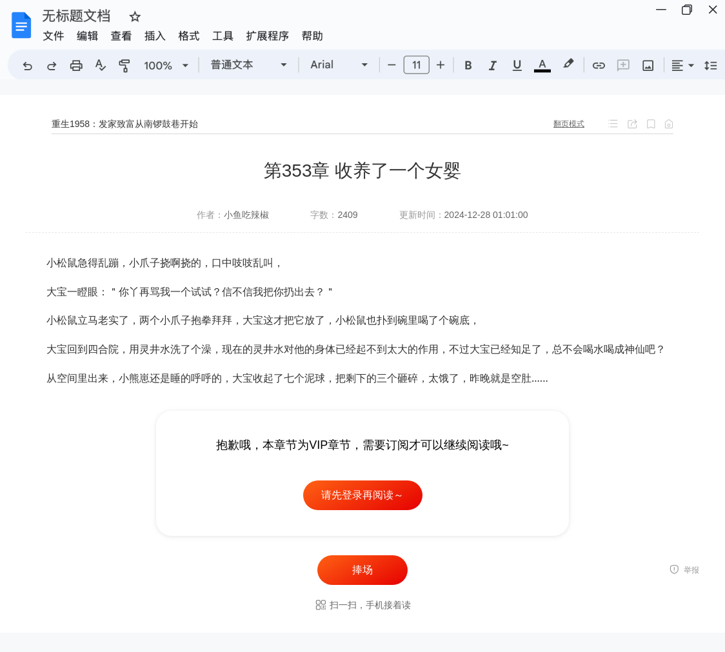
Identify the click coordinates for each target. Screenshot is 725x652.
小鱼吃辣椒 (246, 215)
